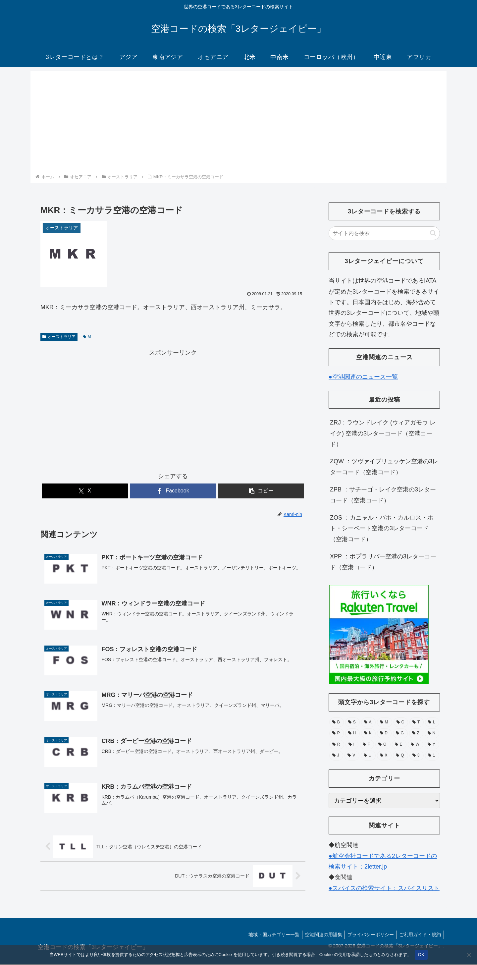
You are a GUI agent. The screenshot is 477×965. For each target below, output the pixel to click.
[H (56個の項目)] (352, 733)
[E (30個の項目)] (399, 745)
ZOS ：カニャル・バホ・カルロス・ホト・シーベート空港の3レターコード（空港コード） (381, 528)
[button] (261, 490)
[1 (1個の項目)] (432, 756)
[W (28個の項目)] (415, 745)
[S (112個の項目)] (352, 722)
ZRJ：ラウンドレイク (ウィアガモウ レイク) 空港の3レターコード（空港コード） (383, 433)
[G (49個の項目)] (400, 733)
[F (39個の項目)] (367, 745)
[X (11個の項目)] (384, 756)
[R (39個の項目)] (336, 745)
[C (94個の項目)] (401, 722)
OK (421, 954)
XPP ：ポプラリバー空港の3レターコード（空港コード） (383, 561)
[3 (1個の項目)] (416, 756)
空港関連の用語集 (319, 935)
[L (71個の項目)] (432, 722)
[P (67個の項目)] (336, 733)
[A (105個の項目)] (368, 722)
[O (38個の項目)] (382, 745)
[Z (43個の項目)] (416, 733)
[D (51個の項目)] (384, 733)
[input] (384, 233)
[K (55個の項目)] (368, 733)
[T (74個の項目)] (416, 722)
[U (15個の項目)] (368, 756)
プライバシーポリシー (368, 935)
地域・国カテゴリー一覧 (268, 935)
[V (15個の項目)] (351, 756)
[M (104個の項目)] (384, 722)
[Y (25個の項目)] (432, 745)
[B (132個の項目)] (336, 722)
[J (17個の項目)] (336, 756)
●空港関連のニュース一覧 (363, 376)
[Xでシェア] (85, 490)
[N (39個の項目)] (432, 733)
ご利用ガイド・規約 (419, 935)
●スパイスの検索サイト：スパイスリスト (384, 888)
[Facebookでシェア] (173, 490)
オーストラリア (59, 336)
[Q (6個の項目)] (400, 756)
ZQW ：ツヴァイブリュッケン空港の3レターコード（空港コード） (384, 466)
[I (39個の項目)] (351, 745)
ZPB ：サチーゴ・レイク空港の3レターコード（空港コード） (383, 494)
